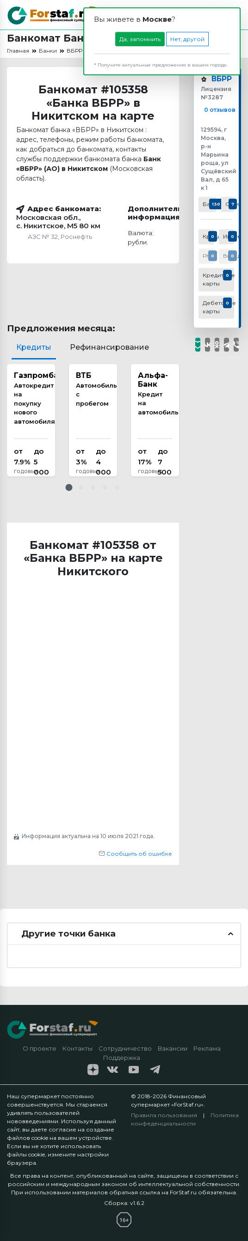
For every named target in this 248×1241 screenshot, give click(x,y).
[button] (69, 487)
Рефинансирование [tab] (109, 347)
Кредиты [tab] (33, 347)
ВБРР (221, 79)
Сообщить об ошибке (135, 853)
